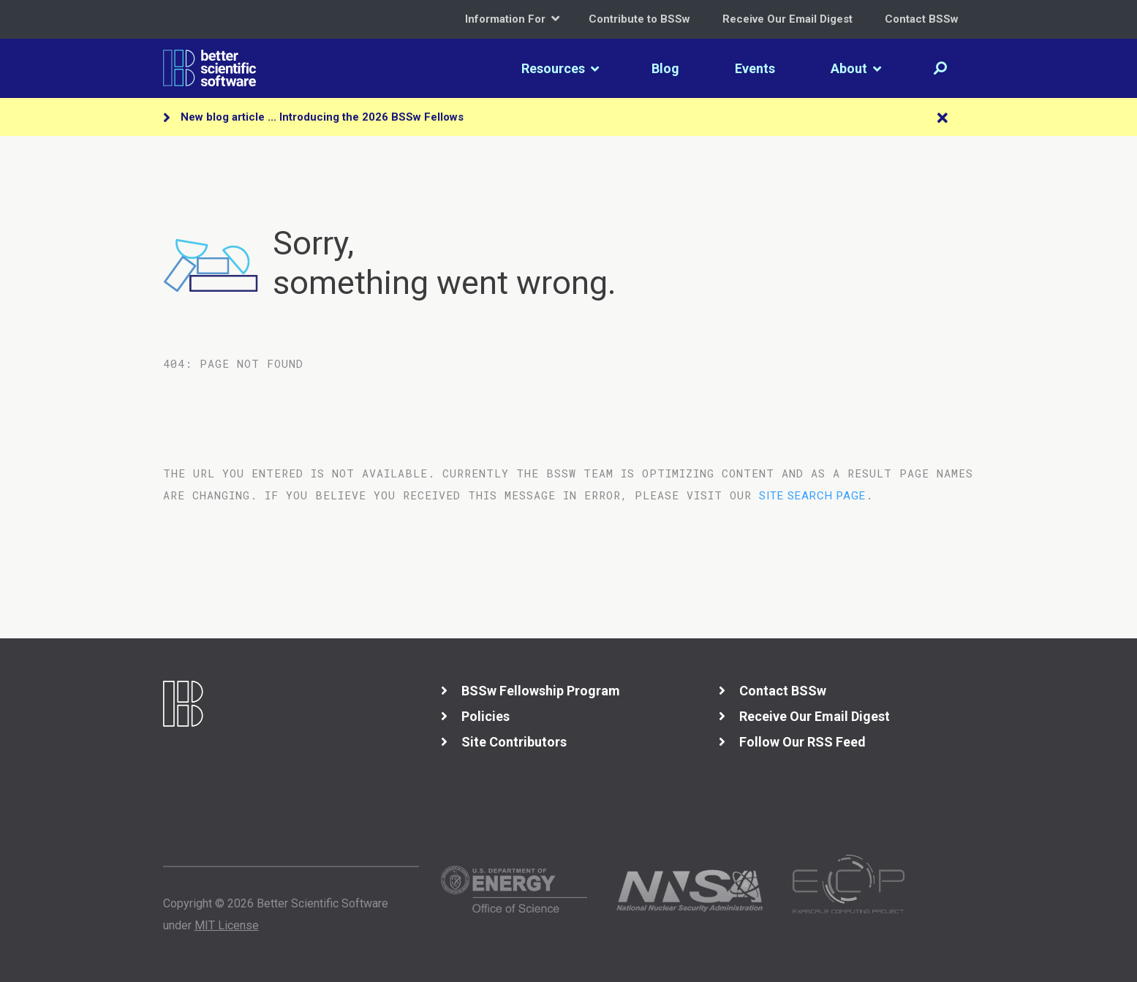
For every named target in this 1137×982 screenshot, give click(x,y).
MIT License (226, 925)
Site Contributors (514, 741)
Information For (512, 19)
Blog (665, 68)
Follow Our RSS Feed (802, 741)
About (856, 68)
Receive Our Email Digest (787, 19)
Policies (485, 716)
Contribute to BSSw (639, 19)
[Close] (942, 118)
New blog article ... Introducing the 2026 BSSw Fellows (322, 117)
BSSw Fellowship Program (540, 690)
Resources (560, 68)
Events (755, 68)
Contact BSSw (922, 19)
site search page (812, 495)
